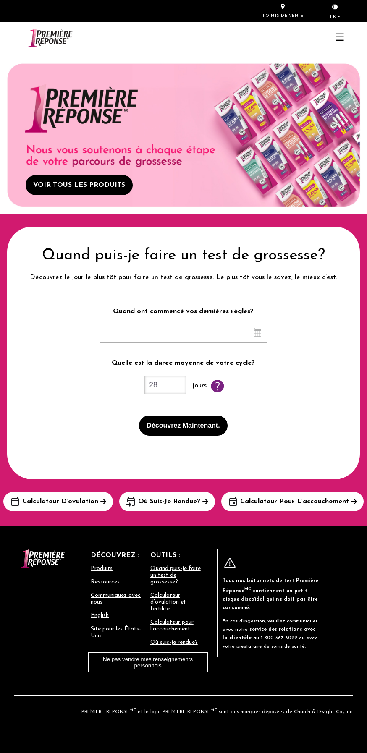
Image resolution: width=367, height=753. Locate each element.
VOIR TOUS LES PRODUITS (79, 185)
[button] (335, 10)
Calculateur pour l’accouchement (172, 625)
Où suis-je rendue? (174, 642)
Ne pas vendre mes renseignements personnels (148, 662)
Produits (102, 568)
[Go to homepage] (50, 39)
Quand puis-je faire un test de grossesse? (175, 575)
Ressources (105, 582)
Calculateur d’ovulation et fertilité (168, 602)
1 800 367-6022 (279, 638)
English (100, 615)
